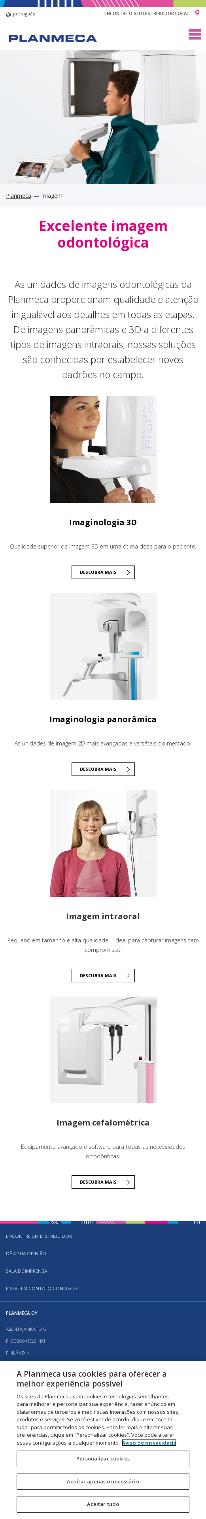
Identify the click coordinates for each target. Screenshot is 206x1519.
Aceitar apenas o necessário (103, 1481)
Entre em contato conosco (41, 1288)
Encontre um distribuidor (39, 1236)
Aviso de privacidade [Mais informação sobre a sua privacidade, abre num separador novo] (149, 1442)
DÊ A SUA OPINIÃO (26, 1253)
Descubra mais (98, 572)
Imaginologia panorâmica (103, 719)
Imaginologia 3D (103, 522)
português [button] (20, 15)
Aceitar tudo (103, 1504)
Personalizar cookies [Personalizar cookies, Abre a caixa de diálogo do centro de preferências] (103, 1458)
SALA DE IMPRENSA (26, 1271)
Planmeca (18, 195)
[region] (103, 1440)
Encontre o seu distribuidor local (146, 13)
